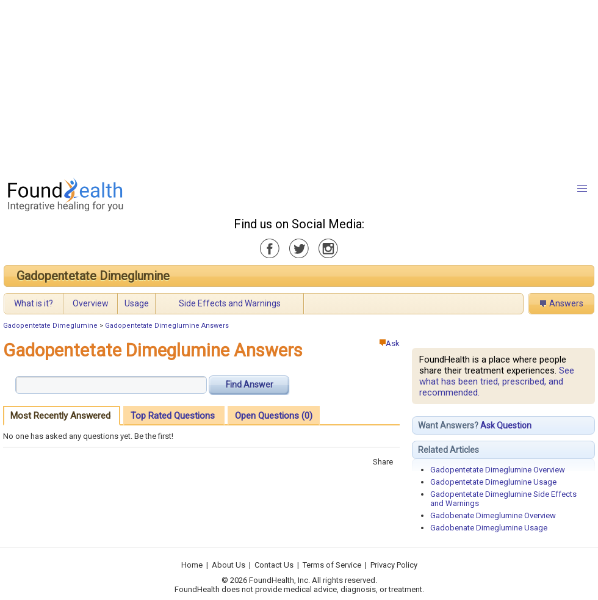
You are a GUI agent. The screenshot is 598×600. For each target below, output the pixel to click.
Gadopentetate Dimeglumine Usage (493, 481)
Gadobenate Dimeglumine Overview (493, 515)
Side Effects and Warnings (230, 303)
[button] (582, 188)
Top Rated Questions (173, 415)
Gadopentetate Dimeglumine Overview (497, 469)
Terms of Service (332, 564)
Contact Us (274, 564)
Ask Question (505, 425)
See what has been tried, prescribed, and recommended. (496, 381)
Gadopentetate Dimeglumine (93, 276)
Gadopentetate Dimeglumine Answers (167, 326)
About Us (228, 564)
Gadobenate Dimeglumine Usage (488, 527)
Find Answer (249, 384)
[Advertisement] (287, 85)
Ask (390, 343)
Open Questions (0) (273, 415)
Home (192, 564)
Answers (566, 303)
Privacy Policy (393, 564)
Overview (91, 303)
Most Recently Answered (60, 415)
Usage (136, 303)
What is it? (33, 303)
